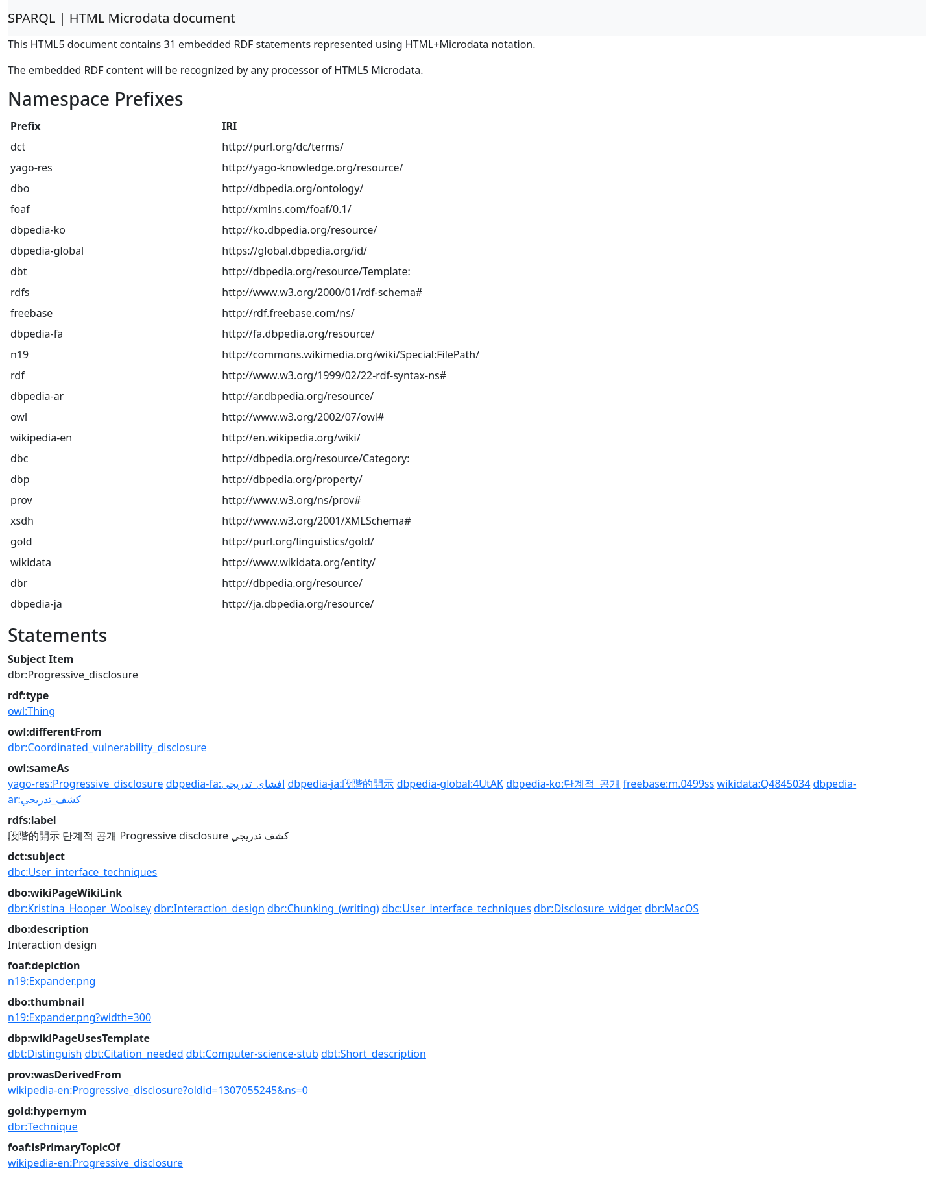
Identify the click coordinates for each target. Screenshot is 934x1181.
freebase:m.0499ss (669, 784)
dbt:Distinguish (45, 1054)
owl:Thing (31, 711)
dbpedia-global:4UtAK (450, 784)
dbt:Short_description (373, 1054)
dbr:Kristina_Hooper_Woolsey (79, 908)
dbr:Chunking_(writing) (323, 908)
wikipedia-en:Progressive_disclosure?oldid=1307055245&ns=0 (158, 1090)
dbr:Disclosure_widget (588, 908)
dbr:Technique (43, 1126)
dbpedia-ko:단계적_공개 (563, 784)
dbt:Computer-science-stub (252, 1054)
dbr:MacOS (672, 908)
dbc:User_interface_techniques (82, 872)
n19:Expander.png (51, 981)
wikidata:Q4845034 (764, 784)
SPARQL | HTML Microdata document (121, 18)
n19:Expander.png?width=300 (79, 1017)
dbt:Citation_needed (134, 1054)
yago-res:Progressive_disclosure (85, 784)
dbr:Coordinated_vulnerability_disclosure (107, 747)
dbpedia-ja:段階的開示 (340, 784)
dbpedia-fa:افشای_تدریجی (225, 784)
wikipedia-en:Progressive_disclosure (95, 1163)
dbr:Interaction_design (209, 908)
